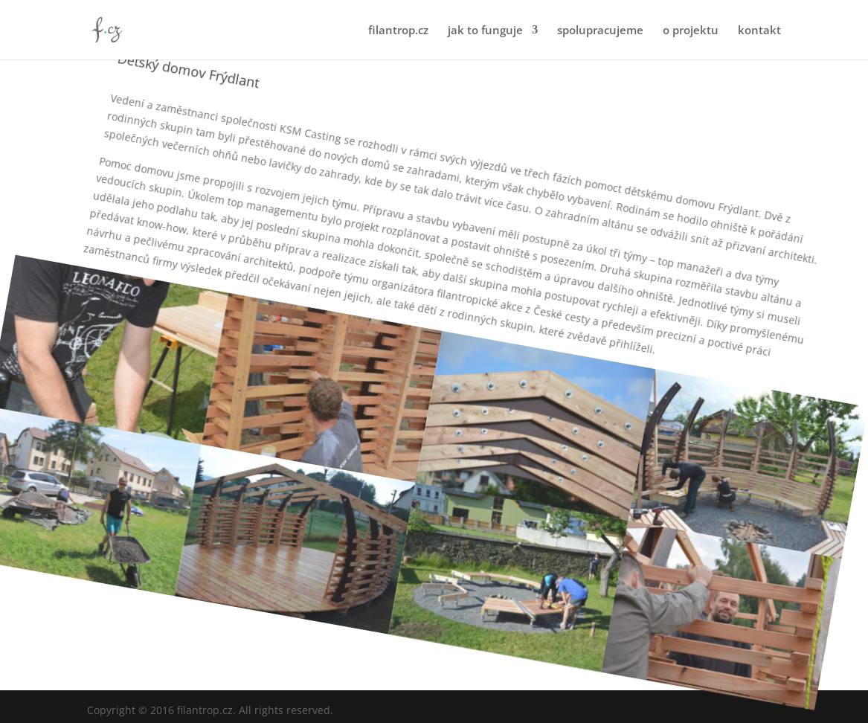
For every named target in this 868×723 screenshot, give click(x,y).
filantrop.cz (398, 31)
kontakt (759, 31)
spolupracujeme (600, 31)
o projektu (690, 31)
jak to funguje (485, 31)
